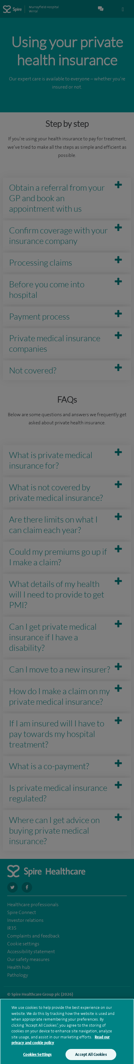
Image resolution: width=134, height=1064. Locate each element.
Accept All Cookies (90, 1057)
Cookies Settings (37, 1057)
